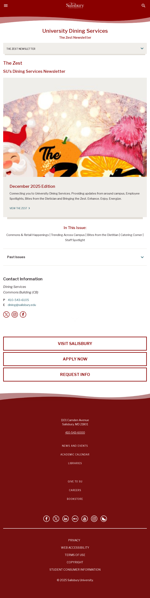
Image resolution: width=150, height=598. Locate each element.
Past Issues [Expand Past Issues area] (76, 257)
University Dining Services (75, 31)
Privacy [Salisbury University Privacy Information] (74, 540)
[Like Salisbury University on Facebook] (46, 519)
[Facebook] (23, 314)
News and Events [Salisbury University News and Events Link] (75, 445)
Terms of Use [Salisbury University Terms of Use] (75, 555)
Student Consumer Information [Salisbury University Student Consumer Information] (75, 569)
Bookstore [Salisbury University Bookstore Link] (75, 498)
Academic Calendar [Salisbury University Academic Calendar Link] (75, 454)
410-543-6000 (75, 432)
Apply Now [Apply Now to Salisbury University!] (75, 359)
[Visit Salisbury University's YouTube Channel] (84, 519)
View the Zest (20, 208)
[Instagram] (15, 314)
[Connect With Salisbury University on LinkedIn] (65, 519)
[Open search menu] (143, 5)
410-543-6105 (18, 300)
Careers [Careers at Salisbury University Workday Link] (75, 490)
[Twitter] (6, 314)
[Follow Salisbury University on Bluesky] (104, 519)
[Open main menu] (6, 5)
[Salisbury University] (75, 5)
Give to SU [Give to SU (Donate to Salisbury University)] (75, 481)
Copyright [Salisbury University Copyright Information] (75, 562)
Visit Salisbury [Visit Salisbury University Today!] (75, 343)
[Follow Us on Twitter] (56, 519)
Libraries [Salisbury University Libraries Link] (75, 463)
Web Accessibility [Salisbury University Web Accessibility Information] (75, 547)
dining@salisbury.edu (22, 305)
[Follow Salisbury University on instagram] (94, 519)
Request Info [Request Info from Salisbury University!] (75, 374)
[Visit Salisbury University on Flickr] (75, 519)
